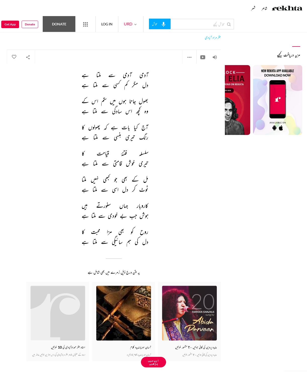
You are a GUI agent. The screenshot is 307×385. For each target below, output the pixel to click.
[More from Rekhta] (85, 24)
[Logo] (287, 9)
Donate (59, 24)
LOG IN (107, 24)
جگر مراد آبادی (213, 37)
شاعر (264, 8)
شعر (253, 8)
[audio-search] (160, 24)
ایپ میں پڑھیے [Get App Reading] (153, 362)
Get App (10, 24)
